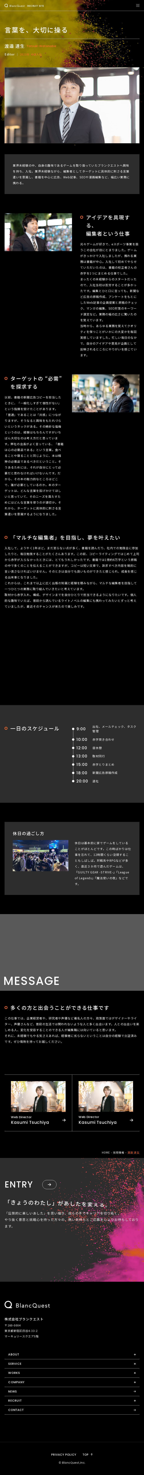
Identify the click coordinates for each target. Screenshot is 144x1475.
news (12, 1391)
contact (16, 1410)
